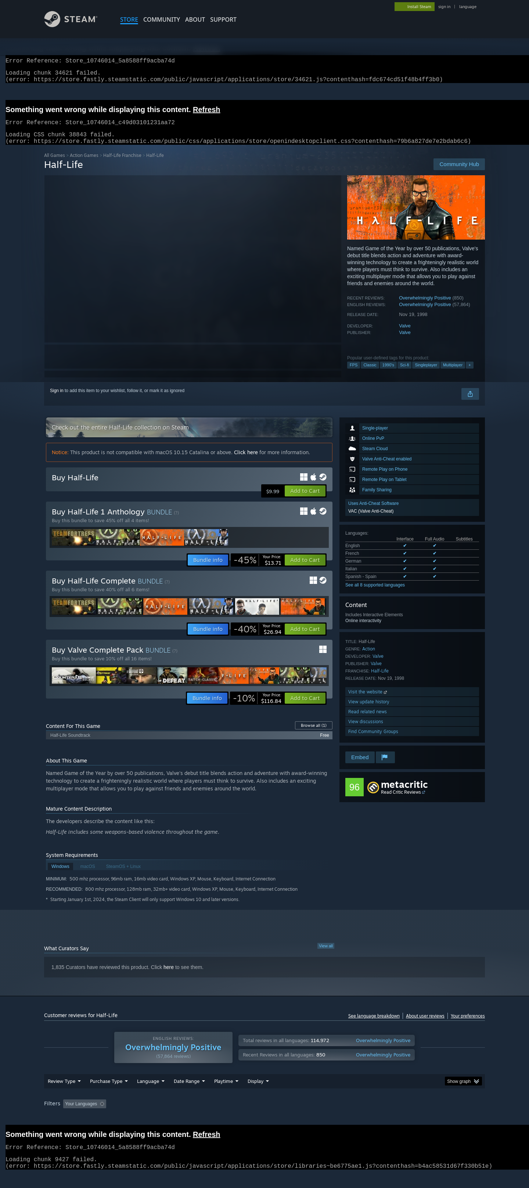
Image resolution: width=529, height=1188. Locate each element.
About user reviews (425, 1024)
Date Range (186, 1095)
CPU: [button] (364, 1117)
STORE (129, 19)
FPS (353, 374)
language (467, 6)
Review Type (61, 1095)
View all (326, 954)
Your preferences (468, 1024)
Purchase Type (106, 1095)
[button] (305, 500)
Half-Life (380, 679)
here (168, 976)
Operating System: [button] (326, 1117)
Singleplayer (426, 374)
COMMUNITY (161, 19)
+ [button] (469, 374)
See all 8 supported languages (375, 593)
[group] (264, 1118)
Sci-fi (404, 374)
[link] (257, 569)
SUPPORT (223, 19)
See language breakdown (374, 1024)
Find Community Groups (373, 740)
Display (255, 1095)
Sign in (57, 399)
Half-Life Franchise (122, 164)
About (195, 19)
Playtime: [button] (212, 1117)
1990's (388, 374)
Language (148, 1095)
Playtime (223, 1095)
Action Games (84, 164)
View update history (368, 710)
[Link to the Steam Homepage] (76, 25)
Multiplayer (453, 374)
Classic (369, 374)
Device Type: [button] (420, 1117)
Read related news (367, 720)
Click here (246, 461)
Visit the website (368, 700)
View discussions (365, 730)
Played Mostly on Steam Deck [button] (264, 1117)
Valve (405, 334)
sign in (444, 6)
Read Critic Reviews (401, 801)
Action (368, 657)
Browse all (314, 734)
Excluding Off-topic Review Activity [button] (155, 1117)
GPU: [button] (389, 1117)
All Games (54, 164)
